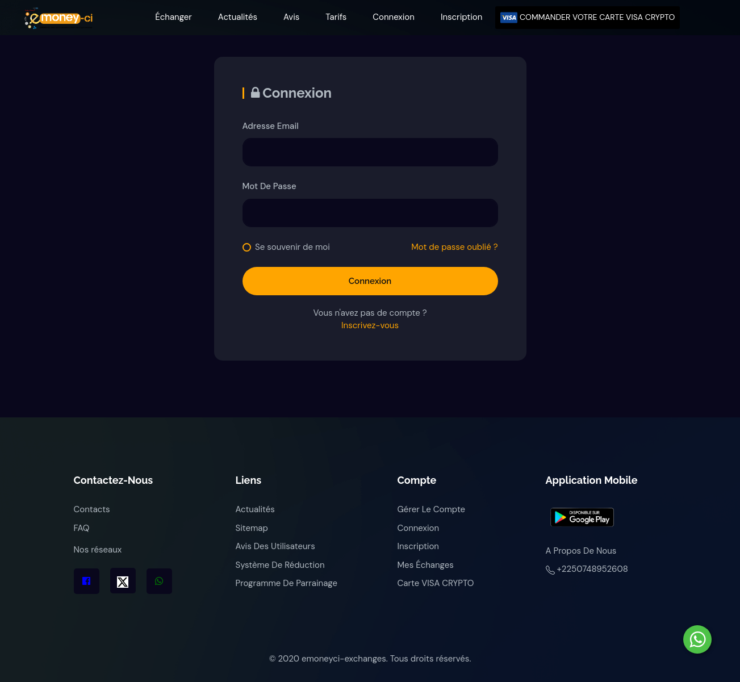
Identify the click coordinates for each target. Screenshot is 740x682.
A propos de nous (581, 551)
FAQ (82, 528)
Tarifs (335, 17)
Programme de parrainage (286, 583)
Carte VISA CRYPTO (436, 583)
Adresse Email (271, 126)
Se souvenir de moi (292, 247)
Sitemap (252, 528)
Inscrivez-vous (370, 325)
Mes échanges (426, 565)
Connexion (394, 17)
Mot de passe (269, 186)
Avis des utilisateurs (275, 546)
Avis (291, 17)
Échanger (173, 17)
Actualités (237, 17)
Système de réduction (280, 565)
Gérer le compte (432, 509)
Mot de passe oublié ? (454, 247)
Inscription (461, 17)
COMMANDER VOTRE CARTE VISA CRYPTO (587, 17)
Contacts (92, 509)
